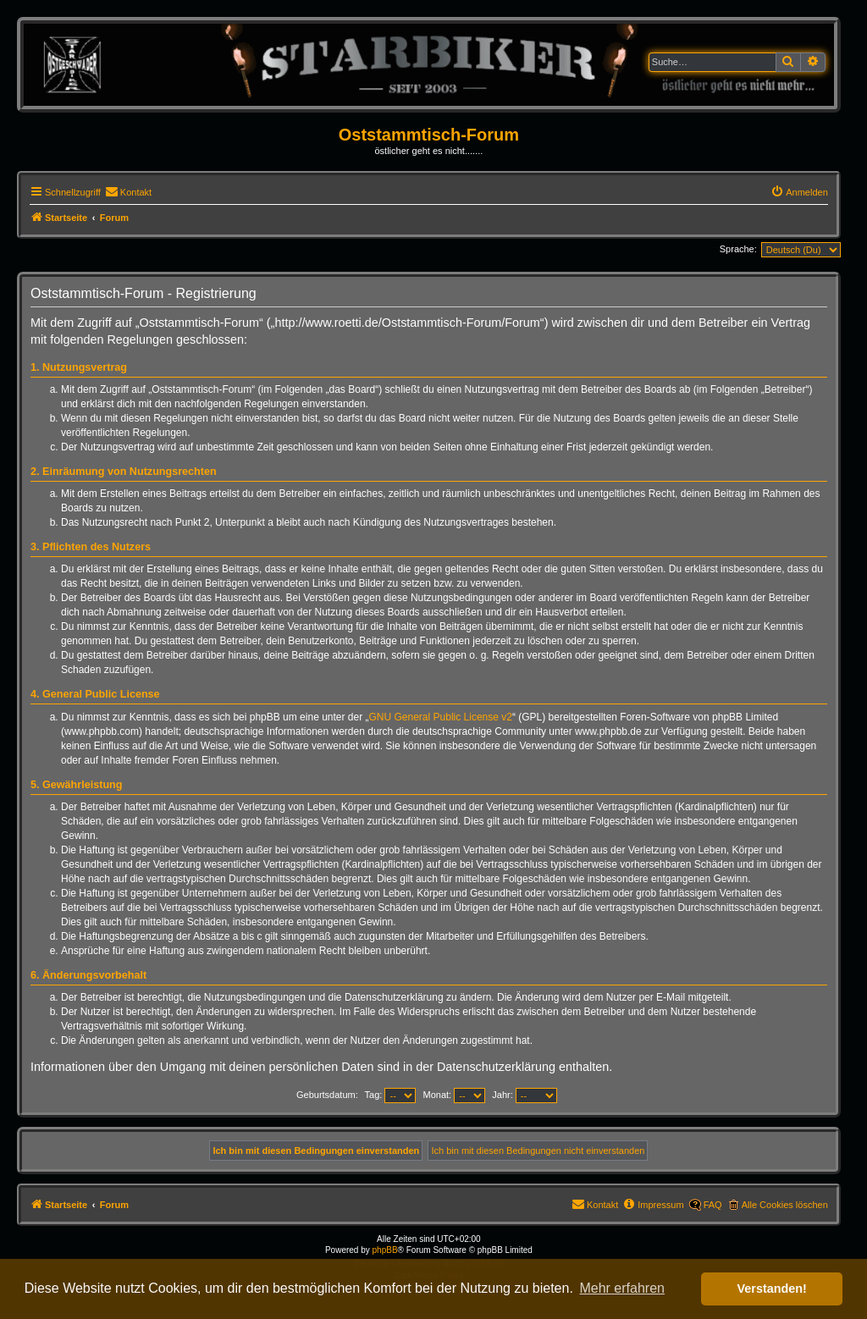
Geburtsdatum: (327, 1095)
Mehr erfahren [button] (622, 1288)
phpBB (385, 1250)
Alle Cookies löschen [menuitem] (785, 1205)
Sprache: (738, 249)
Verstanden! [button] (772, 1288)
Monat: (454, 1095)
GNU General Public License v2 (440, 717)
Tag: (391, 1095)
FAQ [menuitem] (713, 1205)
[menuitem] (128, 192)
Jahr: (524, 1095)
